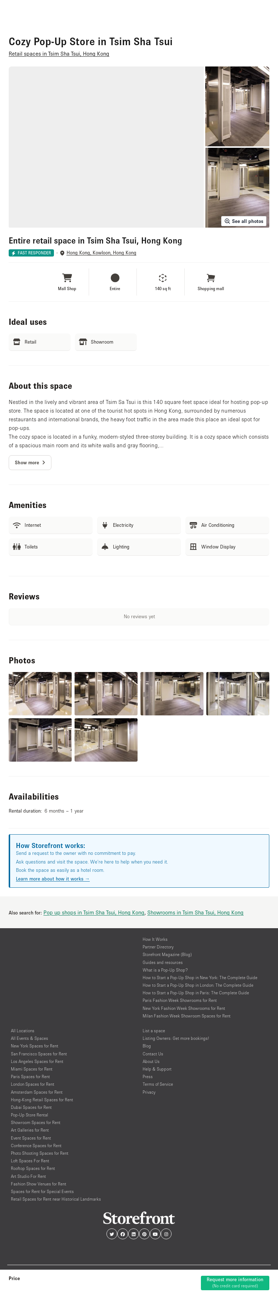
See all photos (244, 221)
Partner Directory (158, 946)
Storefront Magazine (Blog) (167, 954)
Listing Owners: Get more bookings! (176, 1038)
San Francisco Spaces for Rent (39, 1053)
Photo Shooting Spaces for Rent (39, 1153)
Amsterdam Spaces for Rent (37, 1092)
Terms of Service (158, 1084)
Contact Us (153, 1053)
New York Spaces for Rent (34, 1045)
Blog (147, 1045)
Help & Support (157, 1069)
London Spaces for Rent (32, 1084)
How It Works (155, 939)
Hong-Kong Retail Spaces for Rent (42, 1099)
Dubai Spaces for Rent (31, 1107)
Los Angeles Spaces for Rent (37, 1061)
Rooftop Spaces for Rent (33, 1168)
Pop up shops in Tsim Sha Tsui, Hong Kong (93, 912)
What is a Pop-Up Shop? (165, 970)
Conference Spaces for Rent (36, 1145)
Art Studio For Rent (28, 1176)
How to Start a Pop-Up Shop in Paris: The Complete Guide (196, 992)
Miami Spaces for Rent (31, 1069)
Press (148, 1076)
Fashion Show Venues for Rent (38, 1183)
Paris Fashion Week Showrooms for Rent (180, 1000)
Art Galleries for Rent (30, 1130)
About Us (151, 1061)
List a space (154, 1030)
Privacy (149, 1092)
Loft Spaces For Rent (30, 1160)
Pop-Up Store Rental (29, 1114)
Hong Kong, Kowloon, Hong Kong (101, 252)
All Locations (22, 1030)
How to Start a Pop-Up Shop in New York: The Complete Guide (200, 977)
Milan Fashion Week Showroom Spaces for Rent (187, 1015)
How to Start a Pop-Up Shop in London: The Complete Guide (198, 985)
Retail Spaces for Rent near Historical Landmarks (56, 1199)
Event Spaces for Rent (31, 1138)
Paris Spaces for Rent (30, 1076)
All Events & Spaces (29, 1038)
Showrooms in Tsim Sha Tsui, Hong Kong (195, 912)
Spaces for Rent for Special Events (42, 1191)
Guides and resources (163, 962)
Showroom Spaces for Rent (35, 1122)
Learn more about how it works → (53, 879)
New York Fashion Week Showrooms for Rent (184, 1008)
